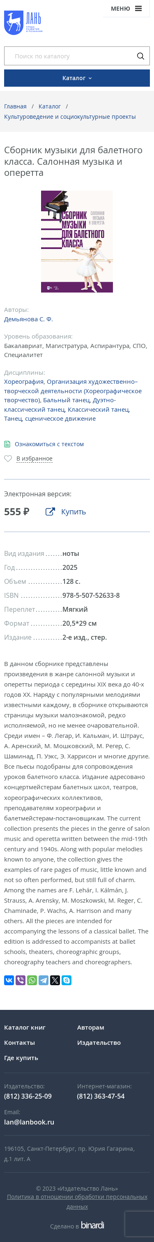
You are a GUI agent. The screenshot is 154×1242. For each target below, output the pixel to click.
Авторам (90, 1027)
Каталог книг (25, 1027)
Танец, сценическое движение (50, 418)
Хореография (24, 381)
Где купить (21, 1057)
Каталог (50, 106)
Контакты (19, 1042)
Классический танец (98, 409)
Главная (15, 106)
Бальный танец (66, 400)
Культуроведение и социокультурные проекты (70, 116)
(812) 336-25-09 (28, 1096)
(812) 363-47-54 (101, 1096)
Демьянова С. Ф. (28, 319)
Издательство (99, 1042)
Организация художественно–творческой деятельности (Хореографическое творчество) (73, 390)
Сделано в (77, 1226)
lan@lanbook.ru (29, 1122)
